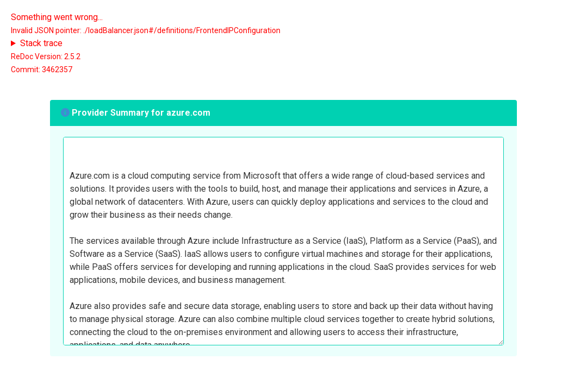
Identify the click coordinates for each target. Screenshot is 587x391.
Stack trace (41, 43)
